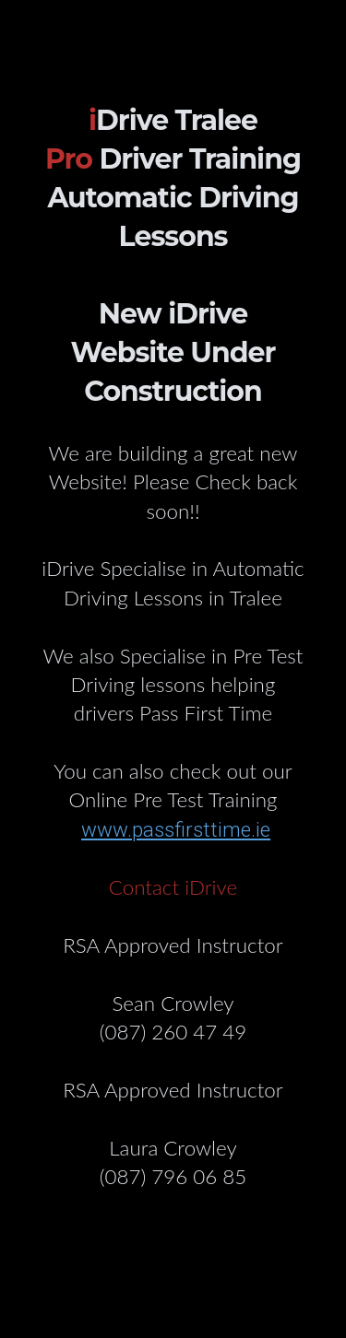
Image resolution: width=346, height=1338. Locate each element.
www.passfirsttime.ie (175, 829)
